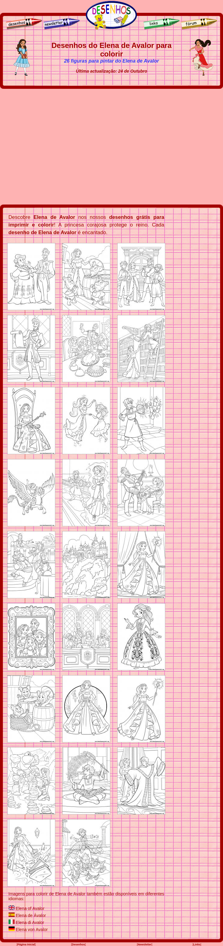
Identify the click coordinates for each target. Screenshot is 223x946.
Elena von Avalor (32, 929)
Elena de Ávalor (31, 915)
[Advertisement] (57, 146)
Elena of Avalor (30, 908)
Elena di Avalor (30, 922)
